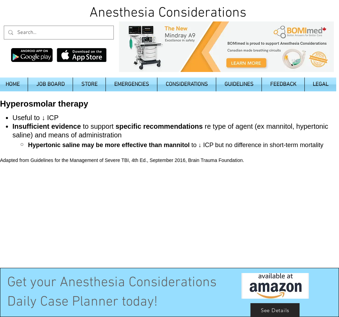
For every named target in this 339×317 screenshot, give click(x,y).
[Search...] (58, 32)
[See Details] (275, 310)
